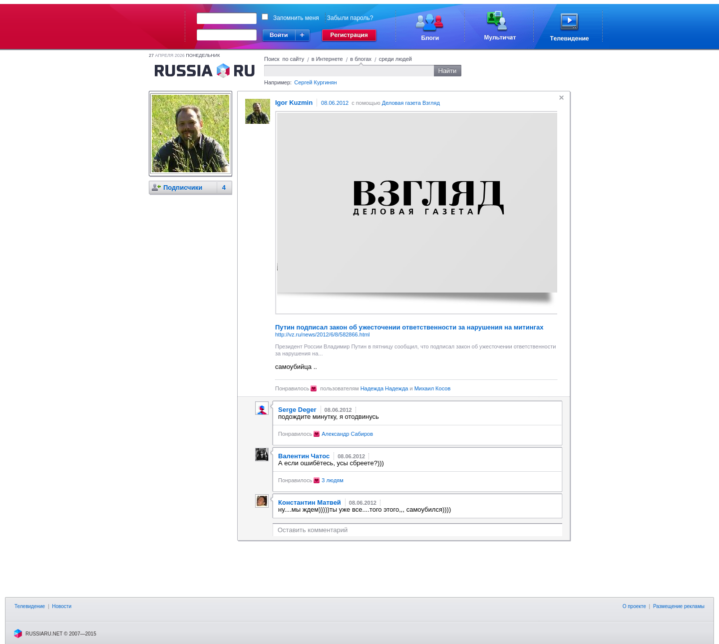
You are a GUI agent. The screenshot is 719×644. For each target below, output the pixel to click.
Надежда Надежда (384, 388)
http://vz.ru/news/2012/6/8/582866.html (322, 334)
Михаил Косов (432, 388)
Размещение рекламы (679, 606)
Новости (61, 606)
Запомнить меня (296, 17)
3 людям (333, 480)
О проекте (634, 606)
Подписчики (182, 187)
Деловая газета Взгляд (411, 103)
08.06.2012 (335, 103)
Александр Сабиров (347, 434)
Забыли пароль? (350, 17)
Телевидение (29, 606)
